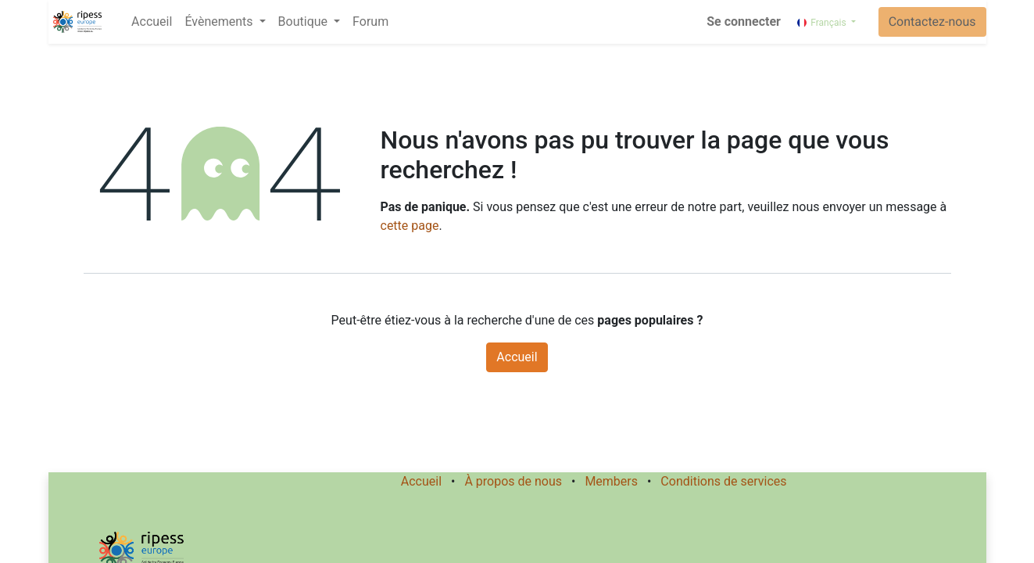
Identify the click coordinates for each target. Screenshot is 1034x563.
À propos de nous (513, 481)
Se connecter (744, 21)
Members (611, 481)
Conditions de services (723, 481)
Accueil (516, 357)
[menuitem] (151, 22)
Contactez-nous (932, 21)
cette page (410, 225)
